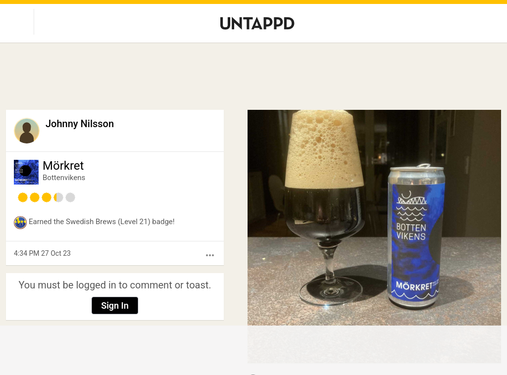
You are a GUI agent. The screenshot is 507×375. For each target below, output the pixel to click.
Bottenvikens (64, 177)
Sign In (115, 305)
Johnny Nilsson (80, 124)
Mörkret (63, 166)
